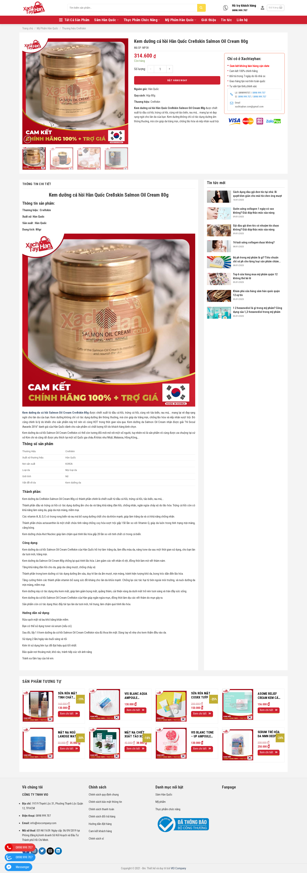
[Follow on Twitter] (42, 851)
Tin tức (226, 20)
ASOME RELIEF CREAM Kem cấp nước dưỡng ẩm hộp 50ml (269, 696)
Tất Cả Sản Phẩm (74, 20)
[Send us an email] (50, 851)
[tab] (51, 184)
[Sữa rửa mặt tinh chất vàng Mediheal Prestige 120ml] (38, 706)
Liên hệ (242, 20)
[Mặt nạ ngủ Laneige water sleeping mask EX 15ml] (38, 743)
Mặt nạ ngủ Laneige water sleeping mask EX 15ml (68, 735)
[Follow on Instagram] (34, 851)
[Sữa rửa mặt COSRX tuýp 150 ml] (171, 706)
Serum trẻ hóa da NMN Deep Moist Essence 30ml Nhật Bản (269, 734)
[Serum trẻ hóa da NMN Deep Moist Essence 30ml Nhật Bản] (237, 744)
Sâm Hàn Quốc (106, 20)
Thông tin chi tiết (36, 184)
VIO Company (178, 868)
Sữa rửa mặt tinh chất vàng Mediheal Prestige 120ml (69, 695)
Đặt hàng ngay (177, 80)
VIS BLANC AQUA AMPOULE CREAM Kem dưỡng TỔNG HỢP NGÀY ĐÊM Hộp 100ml (136, 696)
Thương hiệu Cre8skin (74, 28)
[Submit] (201, 8)
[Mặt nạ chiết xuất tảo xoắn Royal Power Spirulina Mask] (104, 743)
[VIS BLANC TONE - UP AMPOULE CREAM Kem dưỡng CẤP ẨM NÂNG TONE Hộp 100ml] (171, 743)
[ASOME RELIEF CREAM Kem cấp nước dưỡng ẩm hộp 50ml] (237, 704)
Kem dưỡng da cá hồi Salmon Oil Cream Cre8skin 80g (55, 412)
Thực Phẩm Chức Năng (142, 20)
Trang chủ (27, 28)
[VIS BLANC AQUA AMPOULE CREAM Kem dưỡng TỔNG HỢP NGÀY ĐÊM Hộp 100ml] (104, 704)
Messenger (22, 867)
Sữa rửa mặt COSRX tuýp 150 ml (202, 695)
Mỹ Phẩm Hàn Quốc (180, 20)
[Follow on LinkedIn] (58, 851)
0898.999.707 (239, 10)
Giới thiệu (208, 20)
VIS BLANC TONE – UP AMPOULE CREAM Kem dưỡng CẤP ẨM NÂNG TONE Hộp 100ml (202, 735)
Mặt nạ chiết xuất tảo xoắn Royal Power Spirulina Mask (136, 735)
